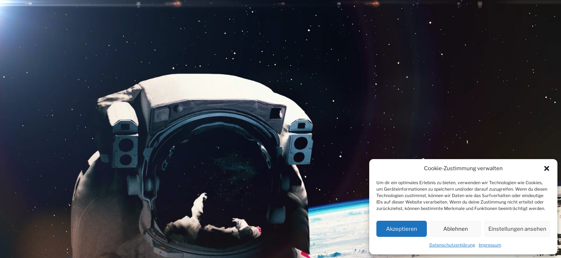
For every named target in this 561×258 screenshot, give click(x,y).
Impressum (490, 245)
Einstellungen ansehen (517, 229)
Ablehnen (455, 229)
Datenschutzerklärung (452, 245)
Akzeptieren (401, 229)
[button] (546, 168)
